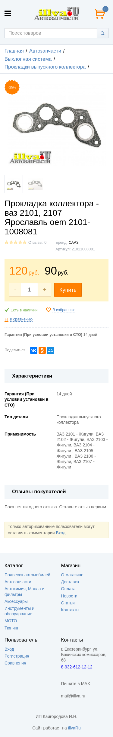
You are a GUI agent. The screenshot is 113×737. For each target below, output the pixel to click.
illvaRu (74, 728)
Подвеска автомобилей (27, 574)
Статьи (68, 602)
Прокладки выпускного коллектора (45, 67)
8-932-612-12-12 (77, 667)
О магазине (72, 574)
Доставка (70, 581)
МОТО (11, 620)
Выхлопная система (28, 59)
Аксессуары (16, 601)
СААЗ (74, 242)
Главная (14, 51)
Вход (60, 532)
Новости (69, 596)
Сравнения (15, 663)
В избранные (63, 310)
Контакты (70, 609)
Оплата (68, 588)
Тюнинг (12, 628)
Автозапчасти (45, 51)
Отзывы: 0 (37, 242)
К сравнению (21, 319)
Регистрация (17, 656)
